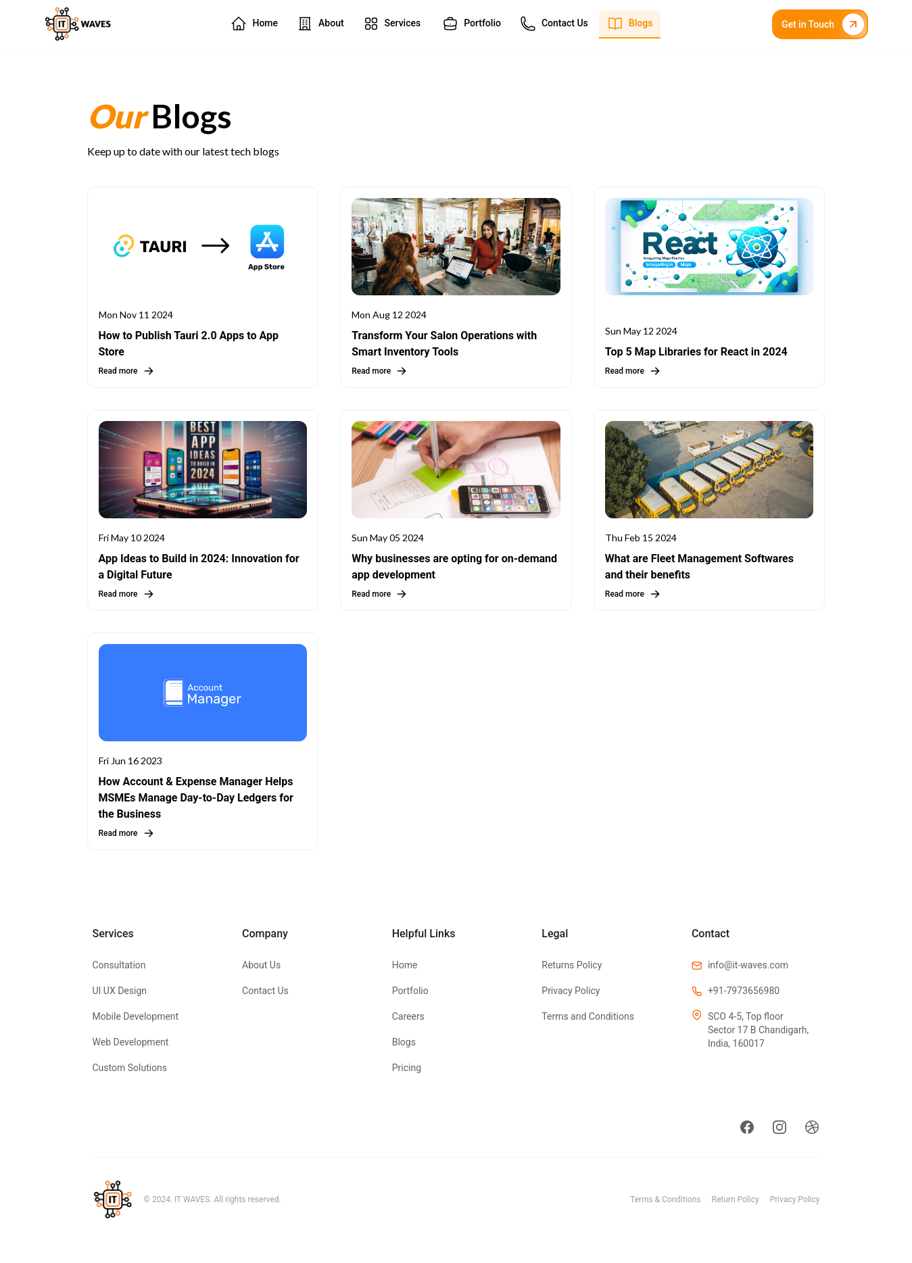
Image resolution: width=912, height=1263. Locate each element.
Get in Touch (823, 24)
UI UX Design (120, 990)
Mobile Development (136, 1016)
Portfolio (410, 990)
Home (405, 965)
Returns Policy (572, 965)
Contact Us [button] (554, 24)
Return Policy (735, 1199)
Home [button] (254, 24)
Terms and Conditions (588, 1016)
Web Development (131, 1042)
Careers (408, 1016)
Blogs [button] (630, 24)
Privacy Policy (571, 990)
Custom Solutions (130, 1067)
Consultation (119, 965)
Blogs (404, 1042)
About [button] (320, 24)
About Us (261, 965)
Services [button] (392, 24)
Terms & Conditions (665, 1199)
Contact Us (265, 990)
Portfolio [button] (471, 24)
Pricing (406, 1067)
